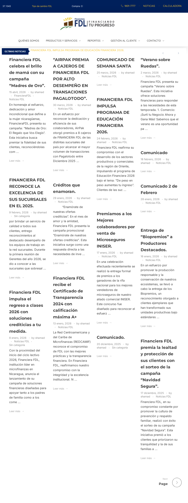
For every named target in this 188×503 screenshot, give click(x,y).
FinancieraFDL (22, 95)
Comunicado (154, 152)
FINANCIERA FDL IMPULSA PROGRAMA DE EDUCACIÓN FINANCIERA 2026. (77, 50)
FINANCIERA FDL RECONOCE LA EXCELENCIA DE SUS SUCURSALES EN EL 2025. (28, 192)
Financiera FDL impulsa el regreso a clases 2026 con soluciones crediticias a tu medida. (26, 312)
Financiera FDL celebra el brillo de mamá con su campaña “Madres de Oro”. (27, 72)
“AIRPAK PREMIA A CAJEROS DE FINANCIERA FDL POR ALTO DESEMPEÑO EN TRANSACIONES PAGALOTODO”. (71, 79)
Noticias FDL (16, 99)
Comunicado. (111, 337)
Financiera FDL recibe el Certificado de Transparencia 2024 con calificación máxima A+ (69, 297)
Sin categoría (22, 216)
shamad (39, 92)
